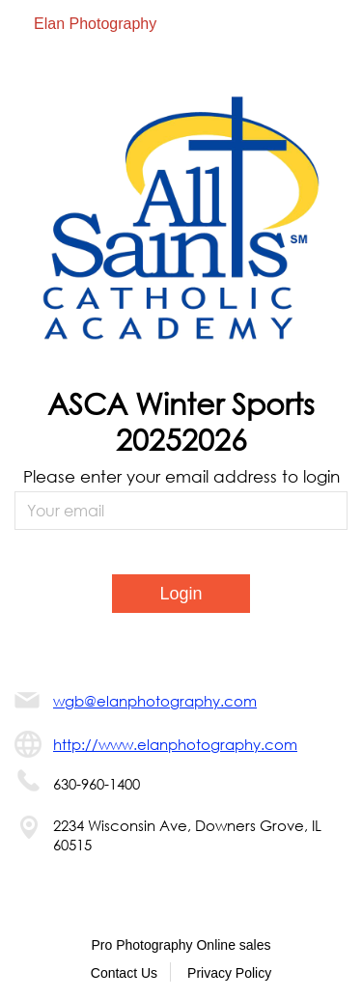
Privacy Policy (229, 973)
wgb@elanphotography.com (155, 700)
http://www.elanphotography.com (175, 744)
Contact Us (124, 973)
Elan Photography (95, 23)
